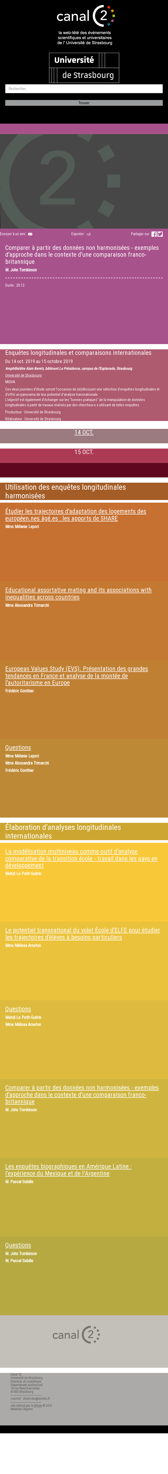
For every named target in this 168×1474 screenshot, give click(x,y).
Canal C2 (16, 1374)
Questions (18, 747)
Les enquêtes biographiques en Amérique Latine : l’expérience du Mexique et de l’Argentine (68, 1170)
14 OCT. (84, 432)
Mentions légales (21, 1409)
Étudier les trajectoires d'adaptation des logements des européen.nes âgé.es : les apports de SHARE (75, 515)
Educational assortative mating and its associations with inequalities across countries (78, 593)
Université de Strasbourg (23, 375)
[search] (84, 88)
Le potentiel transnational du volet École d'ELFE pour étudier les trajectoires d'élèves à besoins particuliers (82, 933)
